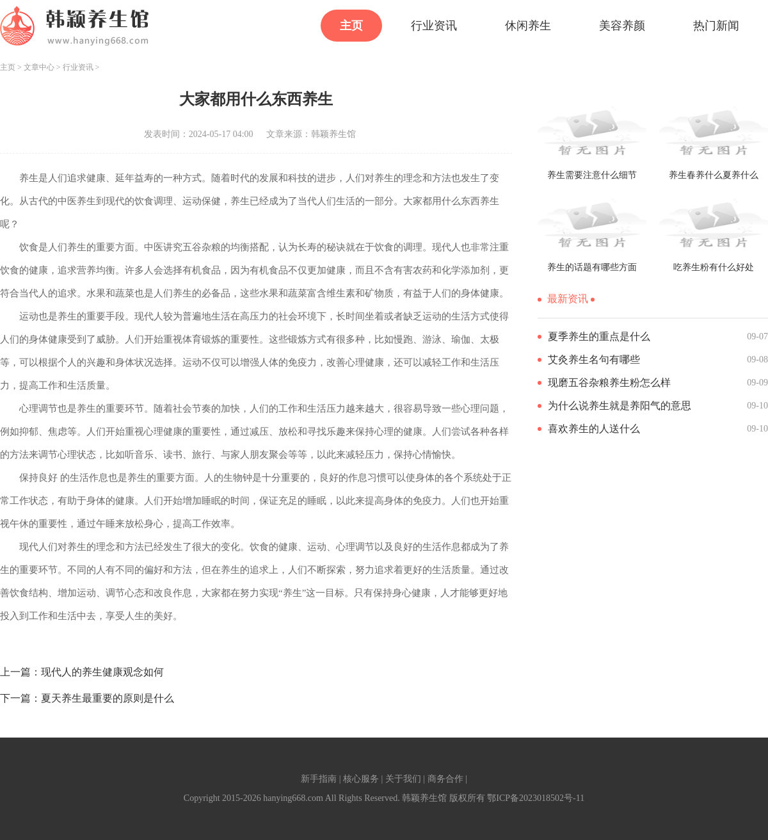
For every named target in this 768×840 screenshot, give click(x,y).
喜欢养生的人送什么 (594, 428)
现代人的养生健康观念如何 (102, 671)
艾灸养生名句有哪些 (594, 359)
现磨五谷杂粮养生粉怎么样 (609, 382)
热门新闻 (716, 25)
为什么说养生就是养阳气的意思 (619, 405)
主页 (351, 25)
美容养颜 (622, 25)
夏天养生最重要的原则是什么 (107, 698)
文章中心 (39, 67)
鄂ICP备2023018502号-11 (535, 798)
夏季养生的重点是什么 (599, 336)
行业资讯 (434, 25)
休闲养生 (528, 25)
